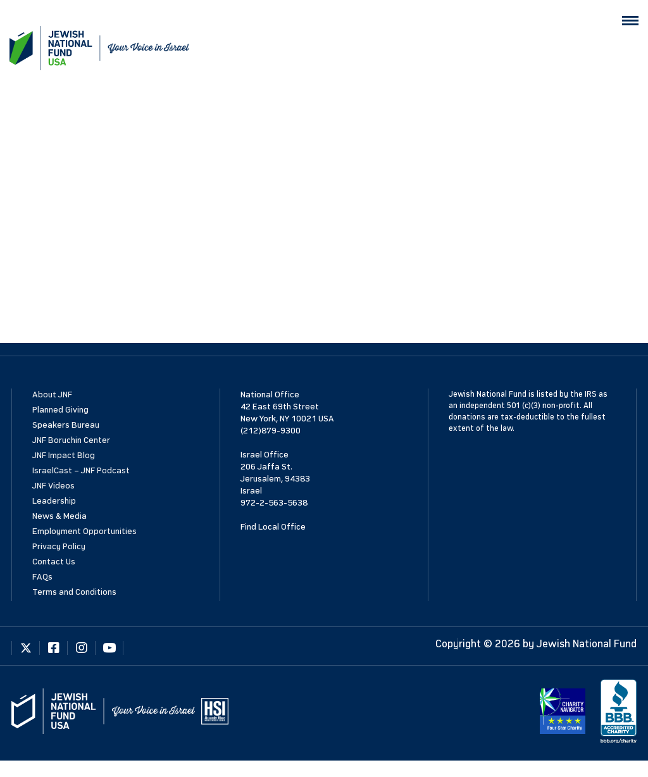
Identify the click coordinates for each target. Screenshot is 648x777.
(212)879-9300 (270, 430)
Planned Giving (60, 409)
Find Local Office (273, 526)
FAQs (42, 576)
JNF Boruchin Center (71, 440)
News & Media (59, 516)
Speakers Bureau (65, 425)
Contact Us (53, 561)
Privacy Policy (58, 546)
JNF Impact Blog (63, 455)
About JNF (52, 394)
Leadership (54, 500)
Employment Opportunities (84, 531)
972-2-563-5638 (274, 502)
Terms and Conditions (74, 592)
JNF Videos (53, 485)
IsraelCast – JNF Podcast (81, 470)
